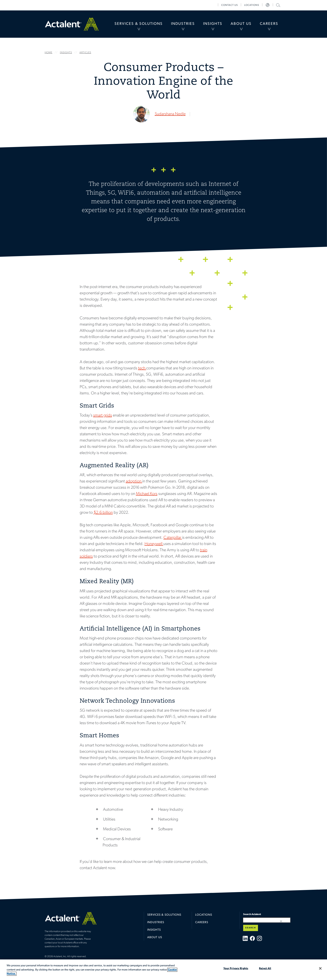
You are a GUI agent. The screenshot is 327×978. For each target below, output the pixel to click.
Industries (183, 24)
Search (250, 928)
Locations (251, 5)
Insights (212, 24)
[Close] (320, 968)
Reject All (265, 968)
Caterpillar (173, 538)
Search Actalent (277, 4)
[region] (163, 968)
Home (72, 24)
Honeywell (154, 544)
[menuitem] (138, 24)
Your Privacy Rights (235, 968)
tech (142, 368)
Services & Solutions (138, 24)
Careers (269, 24)
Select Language (267, 5)
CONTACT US (229, 5)
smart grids (102, 415)
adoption (134, 481)
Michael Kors (146, 494)
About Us (241, 24)
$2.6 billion (103, 513)
